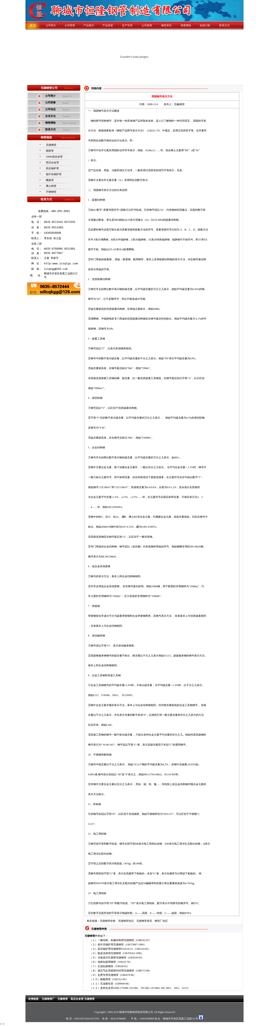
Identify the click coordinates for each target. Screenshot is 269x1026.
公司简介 (48, 25)
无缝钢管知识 (126, 920)
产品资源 (107, 25)
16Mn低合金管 (54, 156)
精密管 (50, 150)
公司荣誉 (70, 25)
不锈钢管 (51, 191)
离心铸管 (51, 185)
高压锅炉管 (52, 168)
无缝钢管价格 (107, 920)
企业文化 (50, 116)
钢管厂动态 (161, 920)
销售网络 (186, 25)
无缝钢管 (51, 144)
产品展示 (89, 25)
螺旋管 (50, 180)
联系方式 (224, 25)
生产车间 (127, 25)
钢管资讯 (166, 25)
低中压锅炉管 (54, 174)
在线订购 (205, 25)
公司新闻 (147, 25)
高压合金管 (52, 162)
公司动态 (50, 109)
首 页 (33, 25)
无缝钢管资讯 (144, 920)
